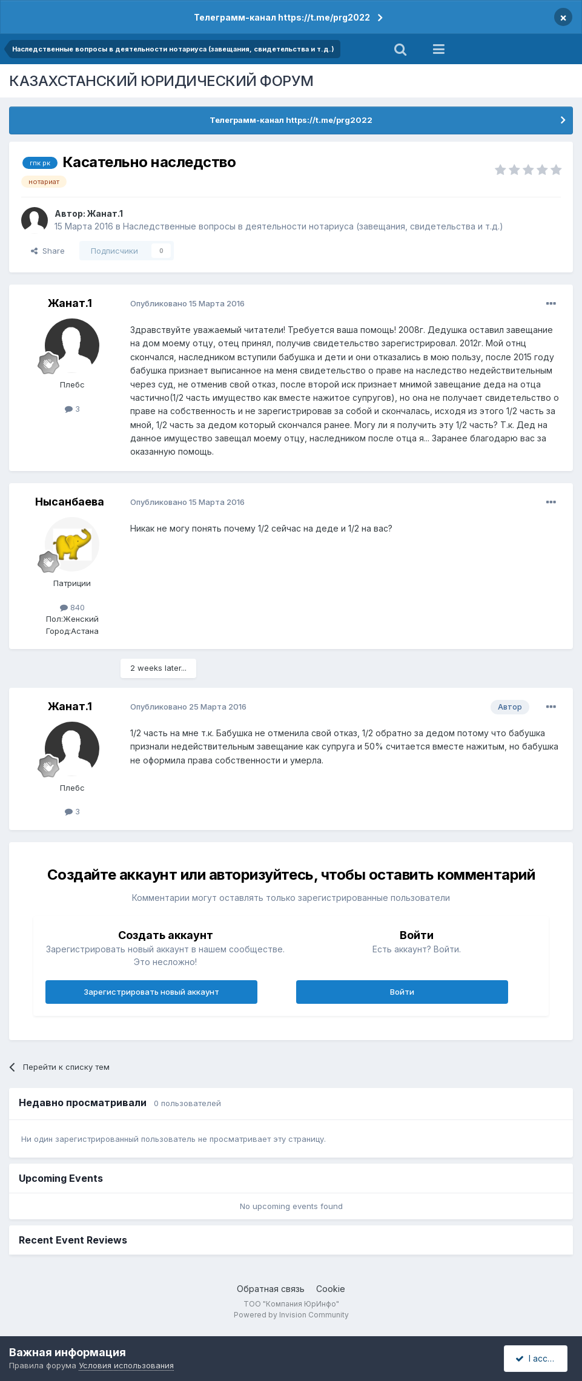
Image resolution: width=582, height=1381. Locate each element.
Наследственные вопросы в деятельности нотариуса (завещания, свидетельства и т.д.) (313, 226)
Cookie (330, 1289)
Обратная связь (271, 1289)
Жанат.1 (105, 213)
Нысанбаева (69, 501)
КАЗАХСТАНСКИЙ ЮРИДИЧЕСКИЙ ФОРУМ (161, 81)
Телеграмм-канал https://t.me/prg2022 (282, 17)
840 (72, 607)
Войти (402, 992)
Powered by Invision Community (291, 1314)
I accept (537, 1358)
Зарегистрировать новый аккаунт (151, 992)
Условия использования (126, 1365)
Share (48, 250)
